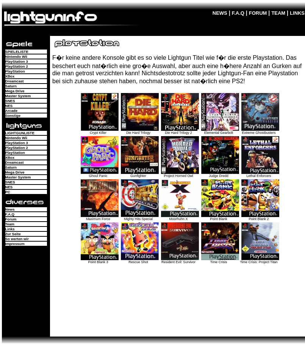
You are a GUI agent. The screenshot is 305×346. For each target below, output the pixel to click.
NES (9, 106)
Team (9, 224)
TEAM (278, 13)
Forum (11, 219)
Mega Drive (15, 91)
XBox (10, 76)
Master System (18, 96)
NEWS (220, 13)
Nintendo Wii (16, 56)
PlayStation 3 (16, 61)
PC (7, 192)
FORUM (258, 13)
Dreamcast (14, 81)
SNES (10, 101)
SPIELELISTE (16, 52)
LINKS (297, 13)
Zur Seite (13, 234)
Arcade (11, 111)
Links (10, 229)
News (10, 209)
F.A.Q (238, 13)
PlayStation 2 (16, 66)
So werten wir (17, 239)
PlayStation (15, 71)
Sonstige (13, 115)
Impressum (15, 244)
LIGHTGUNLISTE (19, 133)
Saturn (11, 86)
